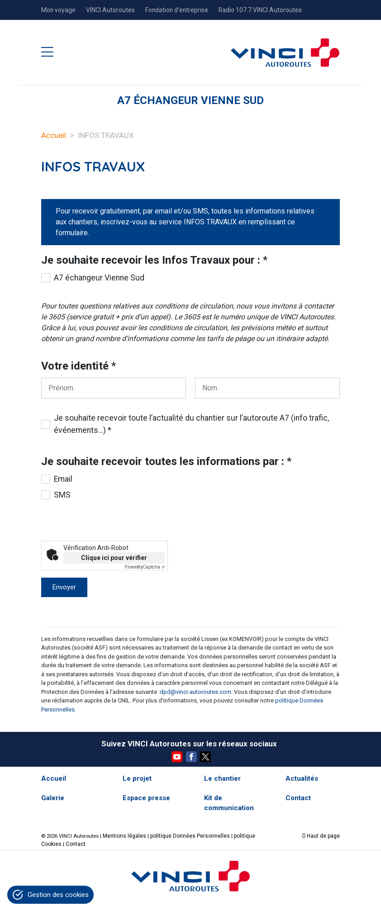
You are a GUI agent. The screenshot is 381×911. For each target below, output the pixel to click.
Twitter (205, 756)
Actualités (302, 778)
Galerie (52, 798)
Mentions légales (123, 836)
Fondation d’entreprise (176, 10)
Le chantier (222, 778)
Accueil (53, 135)
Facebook (191, 756)
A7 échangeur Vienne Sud (99, 277)
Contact (298, 798)
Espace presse (146, 798)
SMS (62, 494)
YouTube (176, 756)
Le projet (137, 778)
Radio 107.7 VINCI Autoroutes (260, 10)
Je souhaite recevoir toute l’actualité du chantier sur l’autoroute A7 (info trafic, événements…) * (191, 423)
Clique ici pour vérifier (114, 557)
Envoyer (64, 587)
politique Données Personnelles (183, 836)
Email (63, 479)
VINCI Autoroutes (110, 10)
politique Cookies (244, 836)
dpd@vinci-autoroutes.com (195, 691)
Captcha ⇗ (145, 567)
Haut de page (324, 836)
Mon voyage (58, 10)
